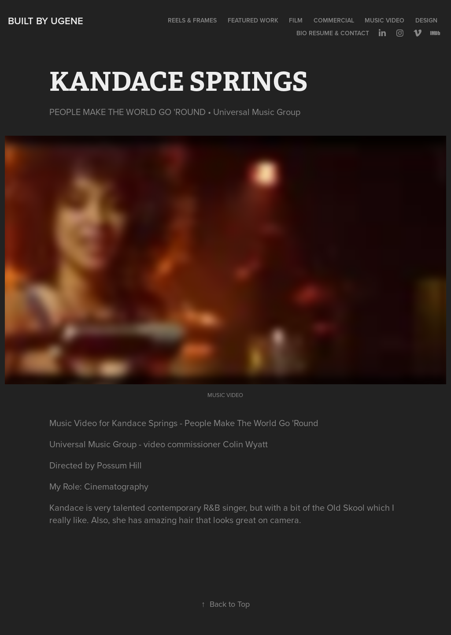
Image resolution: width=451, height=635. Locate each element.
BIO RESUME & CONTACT (332, 33)
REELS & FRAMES (192, 20)
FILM (296, 20)
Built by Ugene (45, 21)
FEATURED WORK (253, 20)
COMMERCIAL (334, 20)
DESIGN (426, 20)
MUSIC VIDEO (384, 20)
